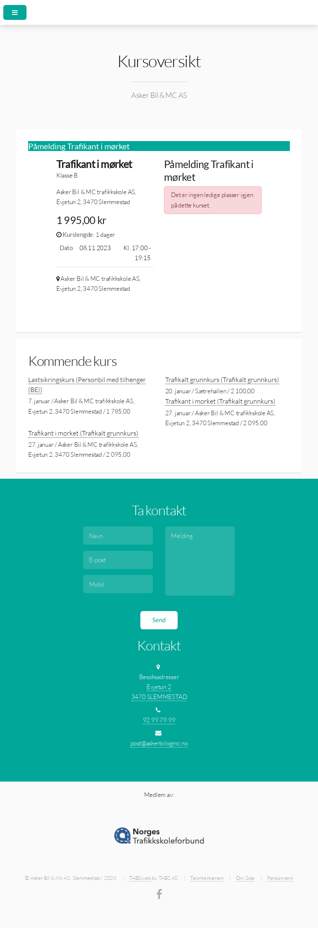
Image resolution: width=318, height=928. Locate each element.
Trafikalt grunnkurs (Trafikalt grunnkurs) (222, 379)
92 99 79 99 (159, 720)
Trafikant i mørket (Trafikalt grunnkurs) (220, 401)
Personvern (280, 877)
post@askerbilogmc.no (159, 743)
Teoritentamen (206, 877)
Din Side (245, 877)
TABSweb (140, 877)
